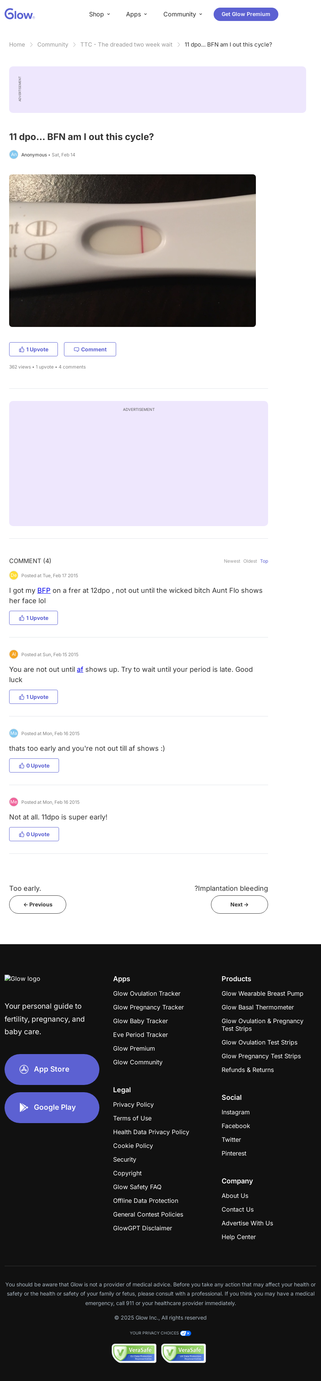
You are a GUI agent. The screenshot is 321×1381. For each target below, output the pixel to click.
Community (52, 44)
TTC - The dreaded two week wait (126, 44)
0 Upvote (34, 765)
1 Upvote (33, 349)
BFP (44, 590)
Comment (90, 349)
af (80, 669)
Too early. (25, 888)
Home (17, 44)
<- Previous (38, 904)
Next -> (239, 904)
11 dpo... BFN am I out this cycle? (228, 44)
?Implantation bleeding (231, 888)
